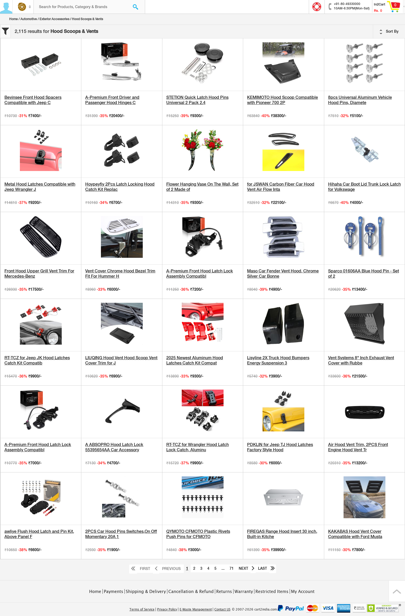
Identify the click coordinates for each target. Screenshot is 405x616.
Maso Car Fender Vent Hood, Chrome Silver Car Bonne (283, 274)
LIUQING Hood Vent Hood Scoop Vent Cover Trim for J (121, 360)
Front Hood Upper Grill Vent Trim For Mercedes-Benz (39, 274)
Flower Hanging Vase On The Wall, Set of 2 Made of (202, 187)
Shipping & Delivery (146, 591)
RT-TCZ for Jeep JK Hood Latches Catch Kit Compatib (37, 360)
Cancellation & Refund (191, 591)
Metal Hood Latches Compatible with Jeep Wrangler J (39, 187)
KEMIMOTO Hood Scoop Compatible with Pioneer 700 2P (282, 100)
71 (232, 568)
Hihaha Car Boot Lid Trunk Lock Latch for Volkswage (364, 187)
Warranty (244, 591)
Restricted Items (271, 591)
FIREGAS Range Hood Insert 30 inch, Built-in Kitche (282, 534)
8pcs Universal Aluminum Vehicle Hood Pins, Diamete (360, 100)
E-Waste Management (196, 609)
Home (13, 19)
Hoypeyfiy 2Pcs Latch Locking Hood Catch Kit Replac (120, 187)
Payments (113, 591)
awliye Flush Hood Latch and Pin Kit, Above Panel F (39, 534)
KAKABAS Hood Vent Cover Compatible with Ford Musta (355, 534)
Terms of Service (142, 609)
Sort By (389, 31)
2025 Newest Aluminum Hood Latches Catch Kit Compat (194, 360)
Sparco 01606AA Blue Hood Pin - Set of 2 (363, 274)
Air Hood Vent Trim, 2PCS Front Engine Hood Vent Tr (358, 447)
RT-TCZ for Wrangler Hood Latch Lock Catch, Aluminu (197, 447)
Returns (224, 591)
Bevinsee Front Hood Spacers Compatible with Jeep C (32, 100)
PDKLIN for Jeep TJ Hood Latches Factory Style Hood (280, 447)
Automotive (28, 19)
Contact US (222, 609)
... (223, 568)
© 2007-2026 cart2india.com (254, 609)
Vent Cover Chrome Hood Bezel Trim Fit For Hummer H (120, 274)
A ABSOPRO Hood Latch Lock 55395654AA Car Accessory (114, 447)
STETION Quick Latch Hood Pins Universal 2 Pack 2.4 (197, 100)
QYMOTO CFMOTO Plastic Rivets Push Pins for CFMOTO (198, 534)
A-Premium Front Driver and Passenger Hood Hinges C (112, 100)
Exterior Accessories (54, 19)
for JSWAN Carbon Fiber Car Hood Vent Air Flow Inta (280, 187)
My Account (303, 591)
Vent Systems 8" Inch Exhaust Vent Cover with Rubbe (361, 360)
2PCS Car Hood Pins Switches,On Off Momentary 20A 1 (121, 534)
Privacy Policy (167, 609)
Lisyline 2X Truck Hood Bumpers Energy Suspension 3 (278, 360)
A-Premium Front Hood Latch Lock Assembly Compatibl (199, 274)
